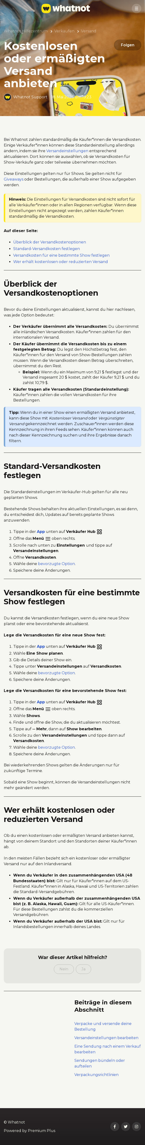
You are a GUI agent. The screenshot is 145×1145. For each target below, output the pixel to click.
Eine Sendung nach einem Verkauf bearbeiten (107, 1062)
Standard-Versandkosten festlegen (46, 261)
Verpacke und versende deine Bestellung (103, 1039)
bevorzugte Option (56, 576)
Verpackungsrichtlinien (96, 1087)
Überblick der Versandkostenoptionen (49, 254)
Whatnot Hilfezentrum (26, 31)
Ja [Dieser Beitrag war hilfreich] (83, 981)
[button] (136, 8)
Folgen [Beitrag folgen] (126, 45)
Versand (88, 31)
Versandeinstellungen (67, 163)
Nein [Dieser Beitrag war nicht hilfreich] (64, 981)
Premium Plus (41, 1130)
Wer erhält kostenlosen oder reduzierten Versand (60, 274)
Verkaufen (64, 31)
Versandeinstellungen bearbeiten (106, 1050)
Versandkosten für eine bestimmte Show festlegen (61, 267)
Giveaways (13, 192)
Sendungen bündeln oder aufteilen (99, 1076)
